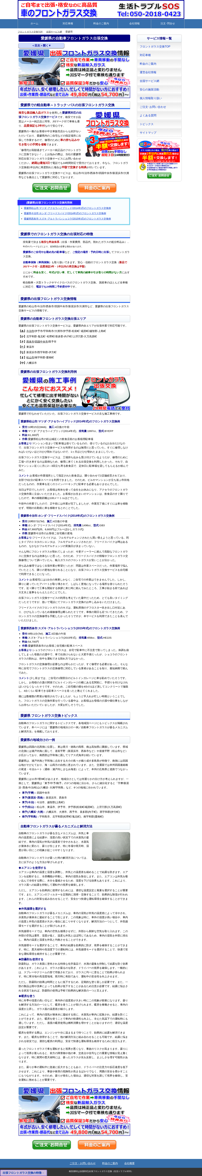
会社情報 (134, 23)
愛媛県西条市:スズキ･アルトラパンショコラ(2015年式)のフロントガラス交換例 (67, 218)
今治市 (30, 330)
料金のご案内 (101, 23)
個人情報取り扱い (151, 98)
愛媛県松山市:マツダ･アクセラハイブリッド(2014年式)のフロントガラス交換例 (67, 208)
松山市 (30, 357)
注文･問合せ (168, 23)
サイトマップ (148, 132)
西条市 (30, 341)
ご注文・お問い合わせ (83, 1163)
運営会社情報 (148, 72)
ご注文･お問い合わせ (153, 106)
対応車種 (68, 23)
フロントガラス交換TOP (31, 31)
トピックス (147, 124)
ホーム (34, 23)
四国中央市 (41, 341)
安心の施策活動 (149, 89)
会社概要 (129, 1163)
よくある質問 (148, 115)
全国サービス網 (56, 31)
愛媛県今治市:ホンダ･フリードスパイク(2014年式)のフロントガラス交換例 (65, 213)
